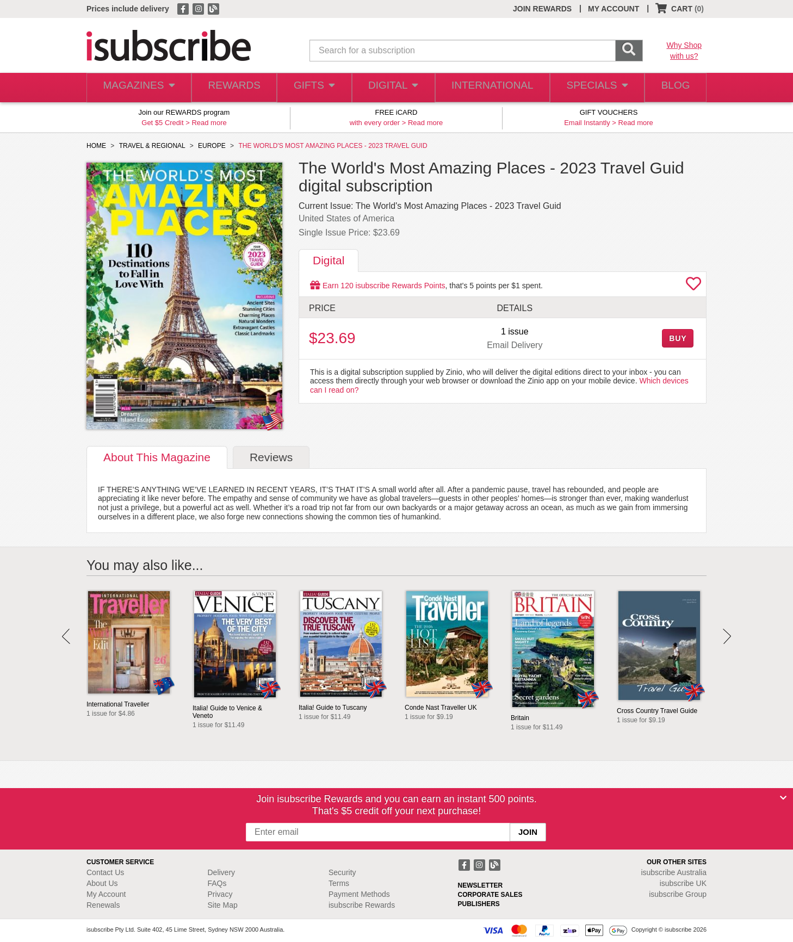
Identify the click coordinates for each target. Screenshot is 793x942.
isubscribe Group (678, 894)
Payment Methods (359, 894)
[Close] (783, 798)
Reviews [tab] (271, 457)
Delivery (222, 872)
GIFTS (313, 87)
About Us (102, 883)
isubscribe (674, 872)
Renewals (103, 905)
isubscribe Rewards (362, 905)
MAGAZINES (137, 87)
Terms (339, 883)
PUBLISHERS (479, 904)
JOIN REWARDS (542, 8)
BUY (677, 338)
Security (342, 872)
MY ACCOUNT (613, 8)
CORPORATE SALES (490, 894)
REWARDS (232, 87)
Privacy (220, 894)
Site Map (223, 905)
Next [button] (727, 636)
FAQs (217, 883)
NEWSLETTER (480, 885)
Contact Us (105, 872)
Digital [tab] (328, 260)
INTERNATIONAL (491, 87)
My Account (106, 894)
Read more (208, 123)
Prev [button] (66, 636)
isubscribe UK (683, 883)
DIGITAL (394, 87)
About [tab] (156, 457)
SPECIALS (594, 87)
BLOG (673, 87)
